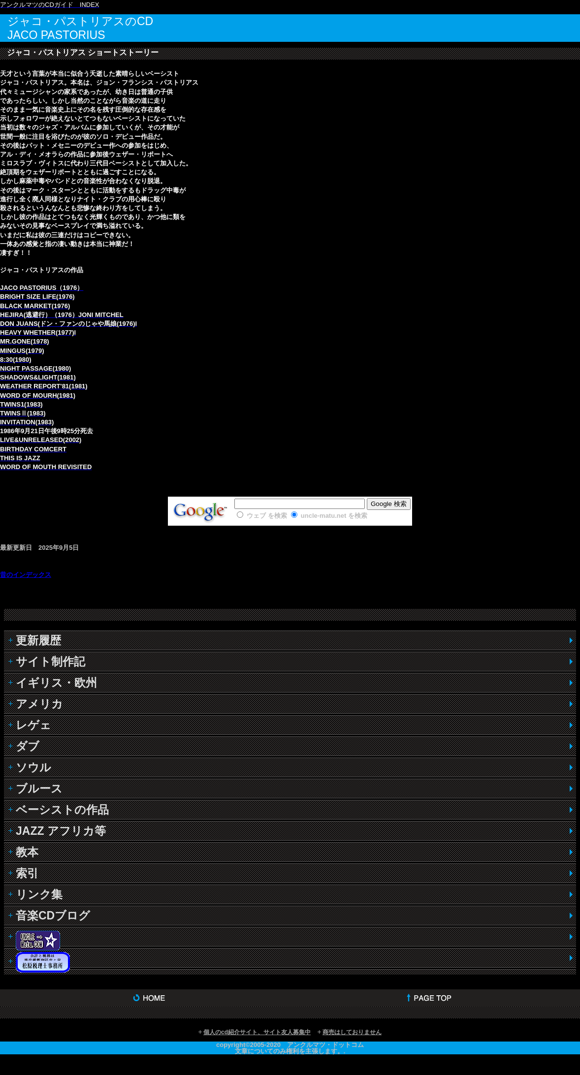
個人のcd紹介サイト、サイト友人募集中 (257, 1032)
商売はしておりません (352, 1032)
